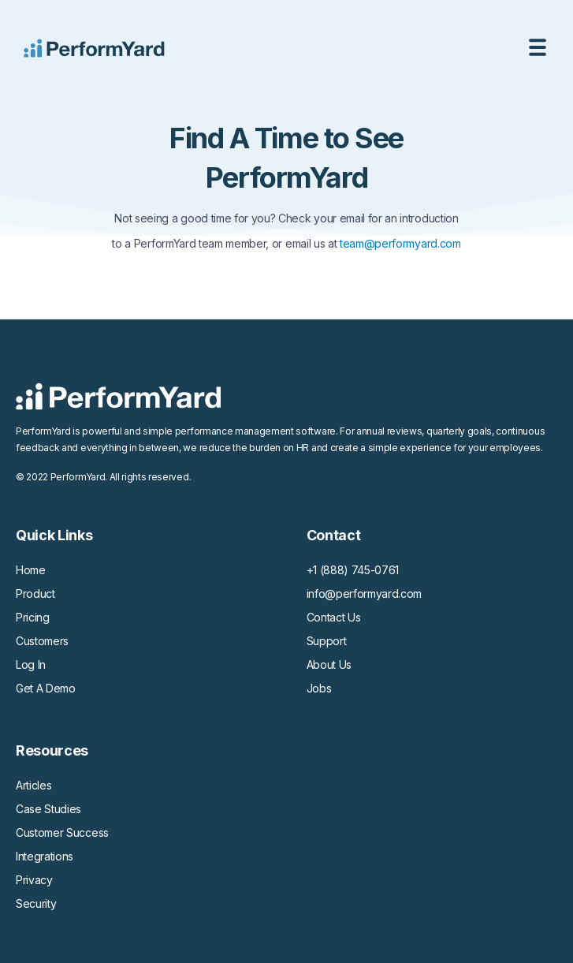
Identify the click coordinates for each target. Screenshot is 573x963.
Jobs (319, 688)
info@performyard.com (364, 593)
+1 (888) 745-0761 (353, 570)
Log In (31, 664)
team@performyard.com (400, 243)
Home (31, 570)
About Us (329, 664)
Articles (33, 785)
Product (35, 593)
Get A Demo (46, 688)
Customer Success (62, 832)
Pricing (33, 617)
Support (327, 641)
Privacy (34, 879)
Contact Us (334, 617)
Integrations (44, 856)
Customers (42, 641)
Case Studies (48, 809)
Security (36, 903)
